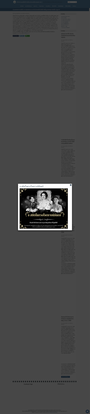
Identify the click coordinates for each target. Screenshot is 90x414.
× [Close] (70, 185)
